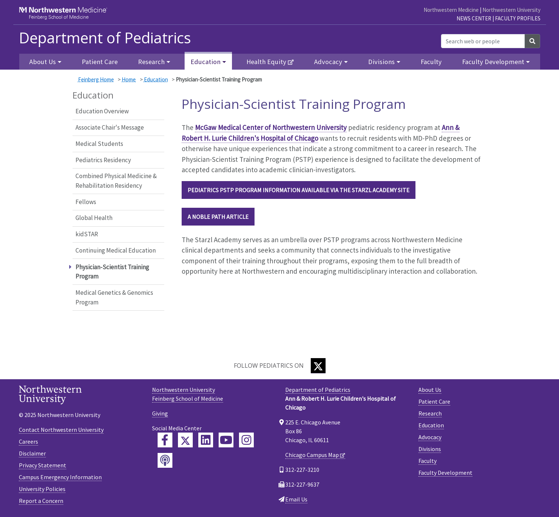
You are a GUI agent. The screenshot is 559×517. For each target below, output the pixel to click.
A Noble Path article (218, 216)
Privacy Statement (42, 465)
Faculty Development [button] (493, 61)
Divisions (429, 449)
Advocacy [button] (328, 61)
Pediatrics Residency (103, 160)
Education (156, 79)
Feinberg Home (96, 79)
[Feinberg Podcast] (165, 460)
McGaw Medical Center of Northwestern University (271, 127)
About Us (429, 389)
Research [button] (151, 61)
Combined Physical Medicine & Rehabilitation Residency (116, 181)
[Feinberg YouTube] (226, 440)
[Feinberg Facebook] (165, 440)
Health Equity (266, 61)
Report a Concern (41, 500)
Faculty (431, 61)
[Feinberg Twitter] (185, 440)
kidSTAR (86, 234)
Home (129, 79)
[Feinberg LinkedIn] (205, 440)
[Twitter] (318, 365)
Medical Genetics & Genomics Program (114, 297)
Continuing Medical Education (115, 250)
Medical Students (99, 144)
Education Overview (102, 111)
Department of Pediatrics (105, 38)
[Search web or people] (483, 41)
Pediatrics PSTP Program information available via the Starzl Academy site (299, 190)
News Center (474, 18)
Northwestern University (511, 9)
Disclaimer (32, 453)
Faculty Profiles (518, 18)
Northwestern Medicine (451, 9)
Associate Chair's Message (109, 127)
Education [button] (205, 61)
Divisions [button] (381, 61)
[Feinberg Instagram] (246, 440)
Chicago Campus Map (312, 454)
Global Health (93, 218)
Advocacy (429, 437)
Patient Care (100, 61)
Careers (28, 441)
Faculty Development (445, 472)
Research (430, 413)
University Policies (42, 489)
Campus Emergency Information (60, 477)
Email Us (296, 499)
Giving (160, 413)
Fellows (85, 202)
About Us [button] (42, 61)
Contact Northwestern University (61, 429)
